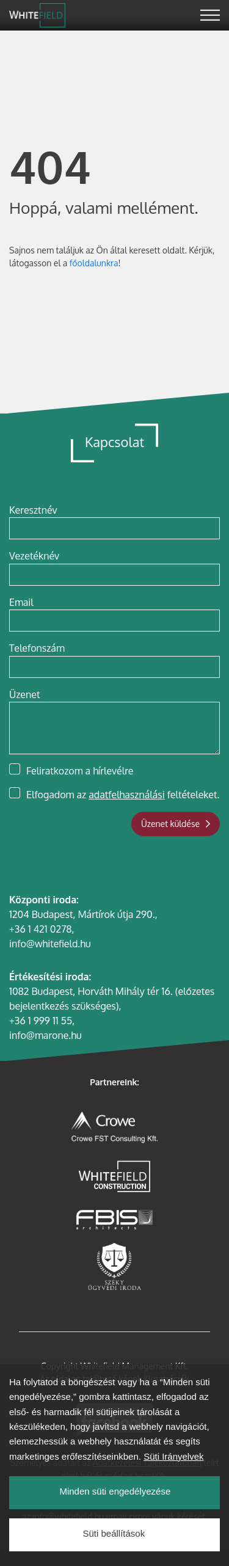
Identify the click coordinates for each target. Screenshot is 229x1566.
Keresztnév (33, 510)
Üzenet (24, 694)
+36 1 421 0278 (40, 929)
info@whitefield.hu (50, 944)
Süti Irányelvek (173, 1478)
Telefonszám (37, 648)
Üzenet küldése (175, 823)
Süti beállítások (113, 1555)
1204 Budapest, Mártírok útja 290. (82, 914)
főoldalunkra (94, 263)
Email (21, 602)
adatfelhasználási (127, 794)
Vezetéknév (34, 556)
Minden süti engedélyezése (114, 1513)
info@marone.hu (45, 1035)
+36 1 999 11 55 (40, 1020)
